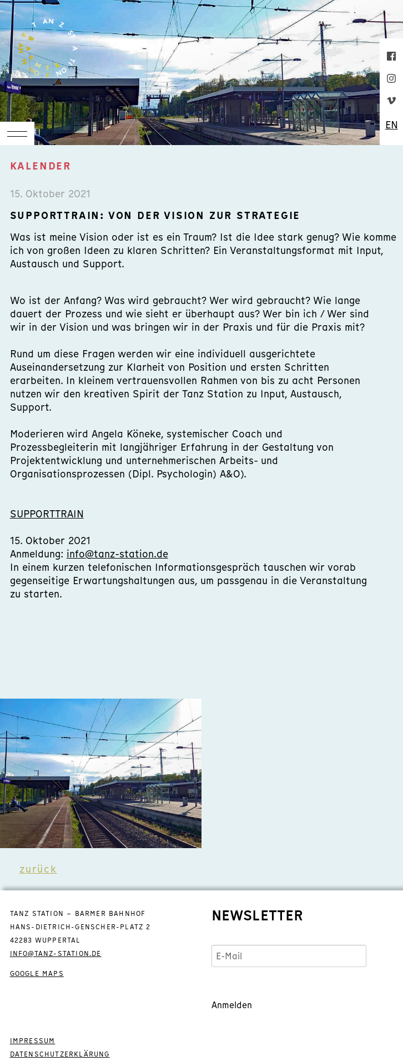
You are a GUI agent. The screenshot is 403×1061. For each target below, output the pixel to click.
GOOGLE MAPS (37, 973)
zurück (38, 869)
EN (391, 125)
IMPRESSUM (33, 1041)
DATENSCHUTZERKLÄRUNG (60, 1054)
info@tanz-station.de (117, 554)
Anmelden (231, 1005)
